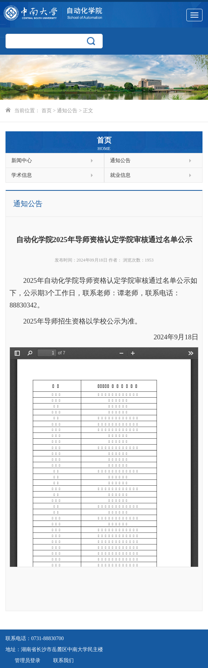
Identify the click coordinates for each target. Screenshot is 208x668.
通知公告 (67, 110)
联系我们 (63, 660)
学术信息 (52, 175)
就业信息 (150, 175)
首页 (46, 110)
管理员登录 (27, 660)
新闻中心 (52, 160)
